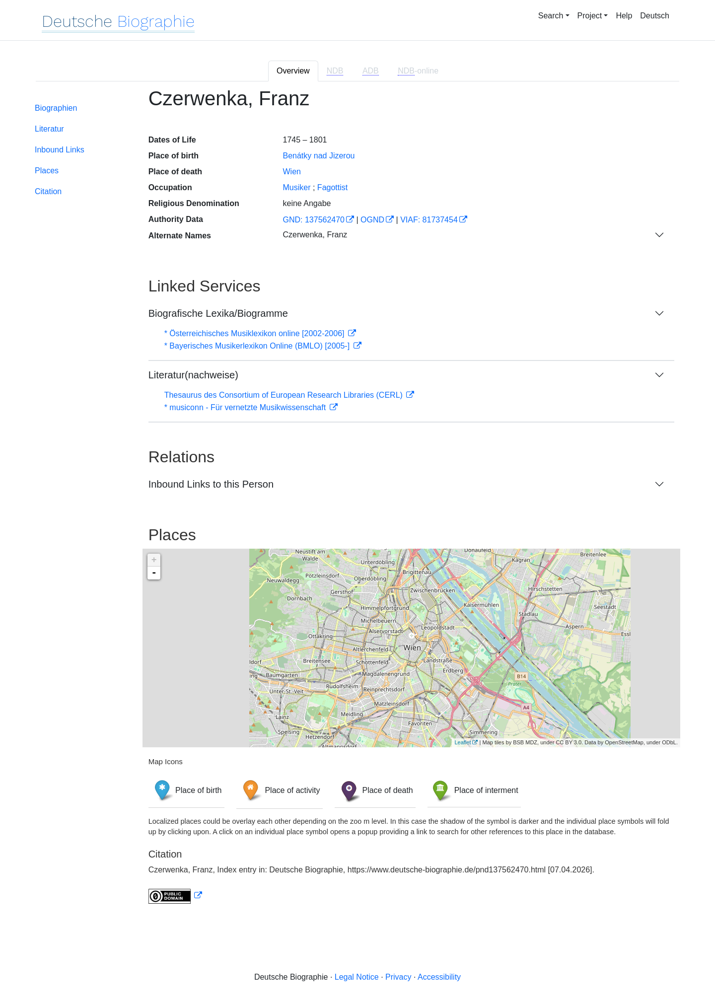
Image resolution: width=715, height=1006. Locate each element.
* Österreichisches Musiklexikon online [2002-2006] (255, 333)
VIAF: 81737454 (429, 220)
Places (47, 170)
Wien (291, 171)
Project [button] (589, 15)
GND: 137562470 (314, 220)
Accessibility (439, 977)
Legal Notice (357, 977)
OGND (372, 220)
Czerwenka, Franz (315, 234)
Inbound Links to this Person (211, 484)
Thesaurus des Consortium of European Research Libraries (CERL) (284, 395)
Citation (48, 191)
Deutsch (654, 15)
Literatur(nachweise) (193, 374)
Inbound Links (59, 149)
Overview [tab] (293, 71)
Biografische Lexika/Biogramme (218, 313)
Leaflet (462, 742)
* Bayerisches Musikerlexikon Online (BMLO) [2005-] (258, 346)
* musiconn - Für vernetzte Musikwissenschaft (246, 407)
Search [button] (551, 15)
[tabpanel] (357, 501)
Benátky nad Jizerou (319, 155)
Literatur (49, 129)
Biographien (56, 108)
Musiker (296, 187)
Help (624, 15)
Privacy (398, 977)
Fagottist (332, 187)
